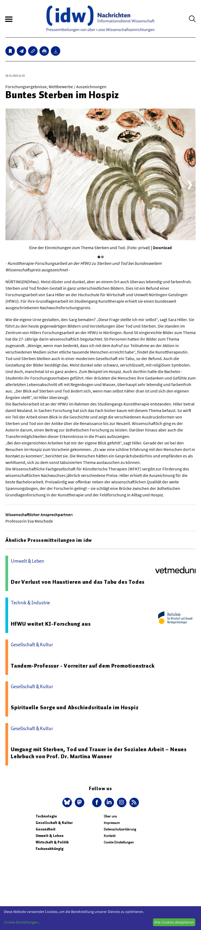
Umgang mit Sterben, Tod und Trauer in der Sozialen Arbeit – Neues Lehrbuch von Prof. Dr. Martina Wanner (99, 752)
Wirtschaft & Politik (52, 842)
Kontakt (109, 835)
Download (162, 247)
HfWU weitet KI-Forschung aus (51, 624)
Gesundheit (45, 829)
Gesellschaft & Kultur (54, 822)
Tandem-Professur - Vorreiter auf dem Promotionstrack (83, 666)
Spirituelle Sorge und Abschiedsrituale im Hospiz (74, 707)
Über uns (110, 816)
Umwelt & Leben (49, 835)
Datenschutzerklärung (120, 829)
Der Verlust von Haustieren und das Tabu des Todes (78, 582)
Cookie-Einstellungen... (22, 922)
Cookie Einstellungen (119, 842)
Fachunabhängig (49, 848)
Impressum (112, 822)
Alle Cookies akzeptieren (174, 922)
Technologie (46, 816)
